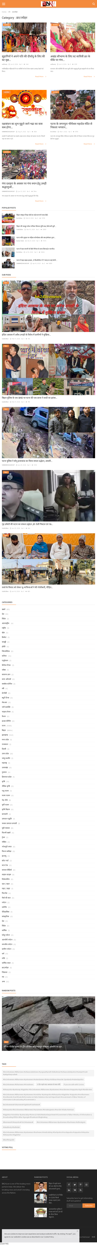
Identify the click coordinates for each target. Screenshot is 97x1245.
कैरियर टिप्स (6, 665)
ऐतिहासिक (5, 912)
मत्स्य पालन (6, 795)
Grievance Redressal (82, 1237)
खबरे (3, 609)
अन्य (3, 981)
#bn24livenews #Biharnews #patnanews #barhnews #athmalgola (61, 1122)
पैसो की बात (6, 898)
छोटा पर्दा (5, 860)
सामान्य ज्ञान (6, 674)
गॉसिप (4, 842)
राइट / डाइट (6, 888)
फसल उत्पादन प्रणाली (9, 823)
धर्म (9, 12)
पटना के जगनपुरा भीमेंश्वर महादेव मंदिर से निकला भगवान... (71, 125)
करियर (4, 656)
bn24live (53, 131)
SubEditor (19, 229)
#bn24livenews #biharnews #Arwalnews (18, 1084)
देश (3, 614)
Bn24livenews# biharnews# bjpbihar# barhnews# (21, 1105)
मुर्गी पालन (5, 805)
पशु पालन (5, 791)
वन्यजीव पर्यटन (7, 944)
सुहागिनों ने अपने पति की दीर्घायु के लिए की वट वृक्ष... (23, 58)
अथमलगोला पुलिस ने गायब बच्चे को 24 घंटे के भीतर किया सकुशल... (56, 1213)
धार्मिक (4, 930)
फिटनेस (4, 893)
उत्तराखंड (5, 767)
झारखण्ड (5, 735)
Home (4, 12)
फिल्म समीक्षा (6, 851)
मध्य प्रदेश (5, 739)
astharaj (4, 64)
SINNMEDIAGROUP (8, 131)
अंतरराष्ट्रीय (6, 623)
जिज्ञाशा (4, 972)
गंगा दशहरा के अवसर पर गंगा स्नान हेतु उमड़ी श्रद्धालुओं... (24, 185)
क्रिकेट (4, 637)
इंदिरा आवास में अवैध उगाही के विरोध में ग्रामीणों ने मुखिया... (26, 334)
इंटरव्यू (4, 856)
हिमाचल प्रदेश (6, 777)
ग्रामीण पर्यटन (6, 949)
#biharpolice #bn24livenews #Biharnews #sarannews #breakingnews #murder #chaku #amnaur (38, 1110)
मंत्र (3, 977)
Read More (41, 76)
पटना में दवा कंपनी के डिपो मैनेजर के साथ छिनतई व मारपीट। (35, 249)
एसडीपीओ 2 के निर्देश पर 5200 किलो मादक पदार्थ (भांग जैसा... (56, 1199)
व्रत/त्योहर (5, 967)
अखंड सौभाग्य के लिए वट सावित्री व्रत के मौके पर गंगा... (70, 58)
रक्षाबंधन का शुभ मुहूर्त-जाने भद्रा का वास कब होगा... (22, 125)
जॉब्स (4, 670)
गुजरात (4, 772)
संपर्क (93, 1237)
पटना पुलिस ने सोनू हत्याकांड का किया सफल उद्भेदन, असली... (27, 461)
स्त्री (3, 688)
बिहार (4, 730)
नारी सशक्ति (6, 707)
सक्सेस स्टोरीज (7, 684)
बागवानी (5, 814)
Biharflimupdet (8, 1140)
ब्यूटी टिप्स (5, 698)
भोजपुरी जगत (7, 846)
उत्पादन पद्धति (7, 818)
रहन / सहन (6, 884)
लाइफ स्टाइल (6, 874)
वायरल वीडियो (7, 870)
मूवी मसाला (6, 828)
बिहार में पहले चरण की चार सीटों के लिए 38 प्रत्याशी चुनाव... (55, 1186)
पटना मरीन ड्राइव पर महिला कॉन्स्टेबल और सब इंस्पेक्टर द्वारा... (36, 238)
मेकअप (4, 702)
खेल (3, 632)
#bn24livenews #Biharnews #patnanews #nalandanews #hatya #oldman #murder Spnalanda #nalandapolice (43, 1079)
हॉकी (3, 646)
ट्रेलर (3, 837)
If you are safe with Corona (74, 1084)
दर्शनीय (4, 907)
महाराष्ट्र (4, 763)
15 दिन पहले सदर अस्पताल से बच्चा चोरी (48, 1084)
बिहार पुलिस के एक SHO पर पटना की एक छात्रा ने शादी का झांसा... (29, 397)
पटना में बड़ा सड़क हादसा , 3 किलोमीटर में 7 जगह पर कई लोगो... (36, 260)
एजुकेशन (5, 660)
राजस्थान (5, 744)
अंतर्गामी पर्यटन (7, 939)
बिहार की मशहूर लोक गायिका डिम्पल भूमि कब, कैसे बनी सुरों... (36, 226)
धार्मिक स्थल (6, 963)
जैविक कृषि (6, 786)
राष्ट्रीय (4, 628)
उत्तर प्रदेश (5, 753)
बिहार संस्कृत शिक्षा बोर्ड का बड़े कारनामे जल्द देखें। (32, 215)
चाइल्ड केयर (6, 711)
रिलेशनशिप (6, 879)
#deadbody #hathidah (11, 1127)
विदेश (4, 618)
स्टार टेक (5, 865)
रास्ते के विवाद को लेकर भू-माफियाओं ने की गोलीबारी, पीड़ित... (27, 587)
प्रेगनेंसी (4, 693)
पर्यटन (4, 902)
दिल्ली (4, 749)
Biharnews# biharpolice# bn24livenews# (18, 1122)
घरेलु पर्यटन (6, 935)
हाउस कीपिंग (6, 721)
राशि (3, 958)
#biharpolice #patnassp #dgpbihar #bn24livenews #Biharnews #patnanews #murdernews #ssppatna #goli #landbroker (47, 1089)
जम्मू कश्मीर (6, 758)
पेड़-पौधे (5, 800)
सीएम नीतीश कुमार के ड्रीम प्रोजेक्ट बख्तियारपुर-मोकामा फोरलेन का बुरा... (33, 1046)
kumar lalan (20, 241)
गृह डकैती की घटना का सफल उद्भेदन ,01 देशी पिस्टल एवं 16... (27, 524)
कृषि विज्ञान (6, 809)
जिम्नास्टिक (6, 651)
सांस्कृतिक (5, 916)
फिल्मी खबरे (6, 832)
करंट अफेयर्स (6, 679)
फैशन (4, 716)
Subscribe (89, 1206)
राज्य (3, 725)
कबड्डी (4, 642)
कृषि (3, 781)
